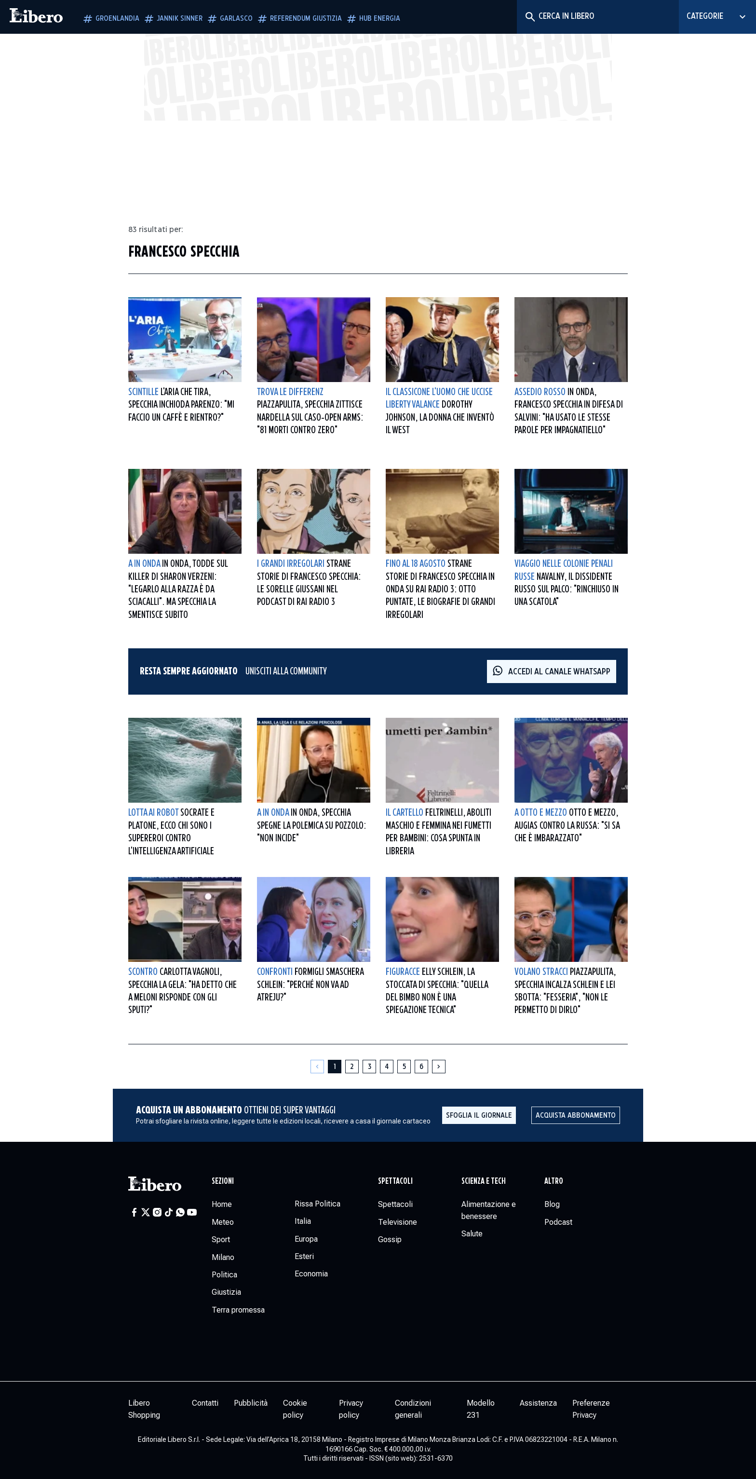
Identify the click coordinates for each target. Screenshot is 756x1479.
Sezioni (223, 1181)
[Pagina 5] (404, 1066)
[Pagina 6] (421, 1066)
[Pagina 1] (334, 1066)
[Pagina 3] (369, 1066)
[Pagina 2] (352, 1066)
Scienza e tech (483, 1181)
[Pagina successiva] (439, 1066)
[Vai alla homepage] (36, 17)
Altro (553, 1181)
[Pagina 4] (386, 1066)
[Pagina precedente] (317, 1066)
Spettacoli (395, 1181)
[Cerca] (530, 17)
